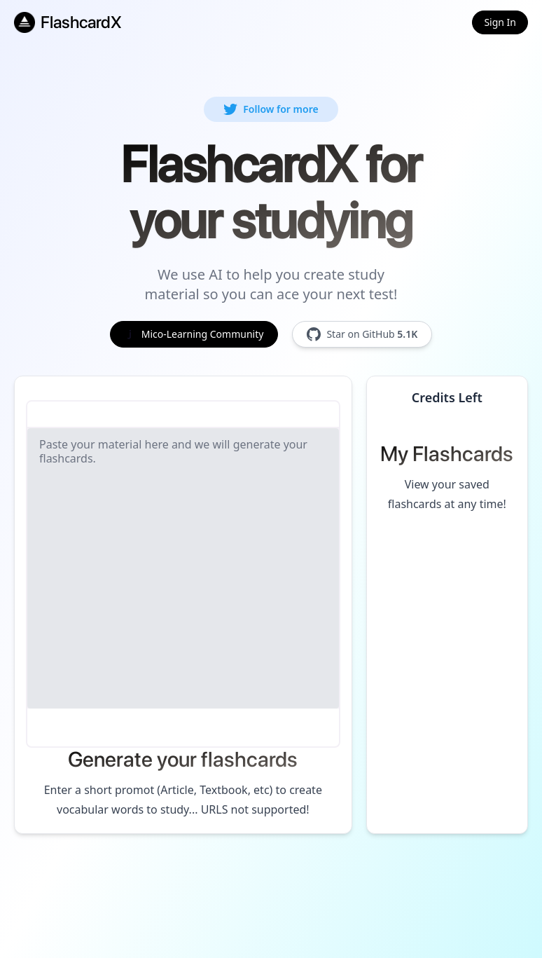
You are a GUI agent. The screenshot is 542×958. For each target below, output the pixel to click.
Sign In (500, 22)
